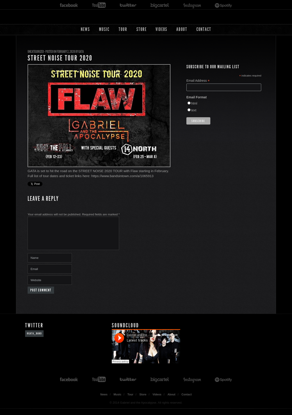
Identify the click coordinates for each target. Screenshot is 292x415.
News (85, 29)
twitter (128, 5)
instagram (192, 5)
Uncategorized (36, 51)
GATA (81, 51)
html (194, 103)
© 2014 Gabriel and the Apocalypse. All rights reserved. (146, 408)
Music (104, 29)
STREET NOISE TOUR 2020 (60, 58)
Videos (161, 29)
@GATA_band (34, 339)
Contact (203, 29)
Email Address (198, 81)
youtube (99, 5)
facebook (69, 5)
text (193, 110)
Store (141, 29)
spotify (223, 5)
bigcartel (159, 5)
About (181, 29)
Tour (123, 29)
